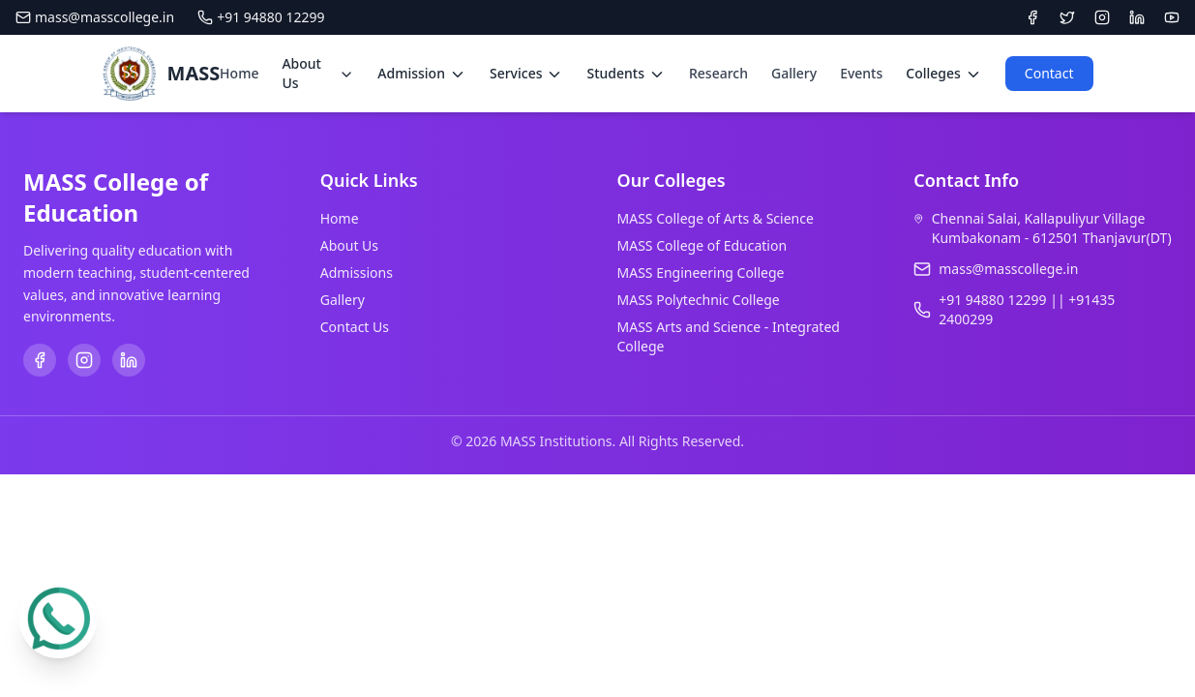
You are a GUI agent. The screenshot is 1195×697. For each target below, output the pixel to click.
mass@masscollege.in (94, 17)
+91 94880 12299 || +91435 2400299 (1027, 309)
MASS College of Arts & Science (715, 218)
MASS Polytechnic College (698, 299)
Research (718, 73)
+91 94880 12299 (260, 17)
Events (861, 73)
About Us (349, 245)
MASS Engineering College (701, 272)
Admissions (356, 272)
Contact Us (354, 327)
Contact (1049, 73)
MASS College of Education (702, 245)
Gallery (794, 73)
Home (239, 73)
